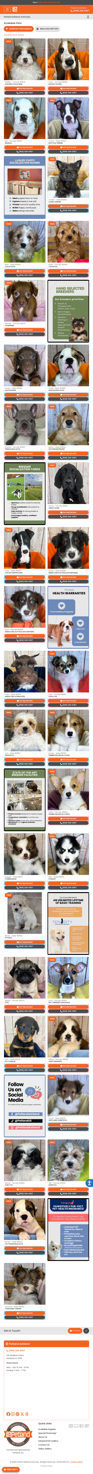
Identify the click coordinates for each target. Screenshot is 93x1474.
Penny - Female (58, 506)
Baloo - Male (57, 447)
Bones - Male (14, 1242)
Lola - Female (57, 694)
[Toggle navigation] (7, 9)
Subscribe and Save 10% (49, 2)
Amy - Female (14, 629)
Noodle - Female (15, 323)
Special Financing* (47, 1433)
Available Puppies (47, 1429)
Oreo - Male (13, 694)
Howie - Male (13, 388)
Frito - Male (12, 1059)
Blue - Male (13, 264)
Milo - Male (56, 877)
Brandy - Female (15, 447)
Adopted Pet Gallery (48, 1441)
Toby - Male (13, 570)
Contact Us (44, 1444)
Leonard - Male (14, 1306)
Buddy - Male (57, 753)
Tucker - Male (57, 141)
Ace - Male (12, 753)
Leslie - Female (58, 812)
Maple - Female (14, 1000)
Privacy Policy (46, 1466)
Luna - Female (57, 1000)
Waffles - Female (15, 82)
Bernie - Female (15, 1183)
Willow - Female (58, 1059)
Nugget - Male (14, 877)
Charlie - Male (58, 200)
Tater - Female (58, 82)
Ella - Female (13, 141)
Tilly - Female (57, 1183)
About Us (42, 1437)
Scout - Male (57, 1118)
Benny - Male (13, 936)
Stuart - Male (57, 570)
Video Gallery (45, 1448)
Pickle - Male (57, 388)
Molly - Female (58, 264)
